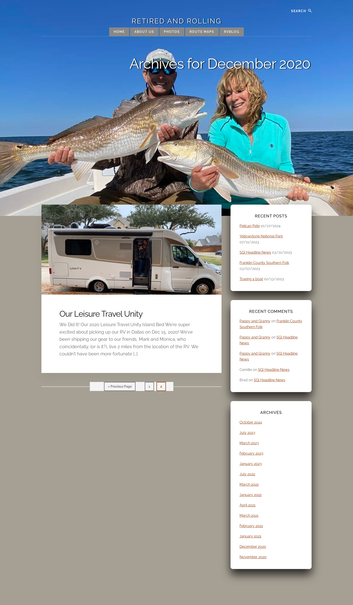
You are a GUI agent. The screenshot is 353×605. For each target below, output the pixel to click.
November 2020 (253, 557)
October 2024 (251, 422)
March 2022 (249, 484)
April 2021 (248, 505)
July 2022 (247, 474)
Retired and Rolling (177, 21)
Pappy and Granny (255, 321)
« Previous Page (120, 387)
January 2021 (250, 536)
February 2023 (251, 453)
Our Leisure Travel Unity (101, 313)
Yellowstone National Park (261, 236)
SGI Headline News (255, 252)
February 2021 (251, 526)
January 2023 (251, 464)
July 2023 (247, 433)
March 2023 (249, 443)
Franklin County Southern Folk (264, 263)
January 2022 (251, 495)
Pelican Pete (250, 226)
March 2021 (249, 515)
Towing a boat (251, 279)
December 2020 (253, 546)
